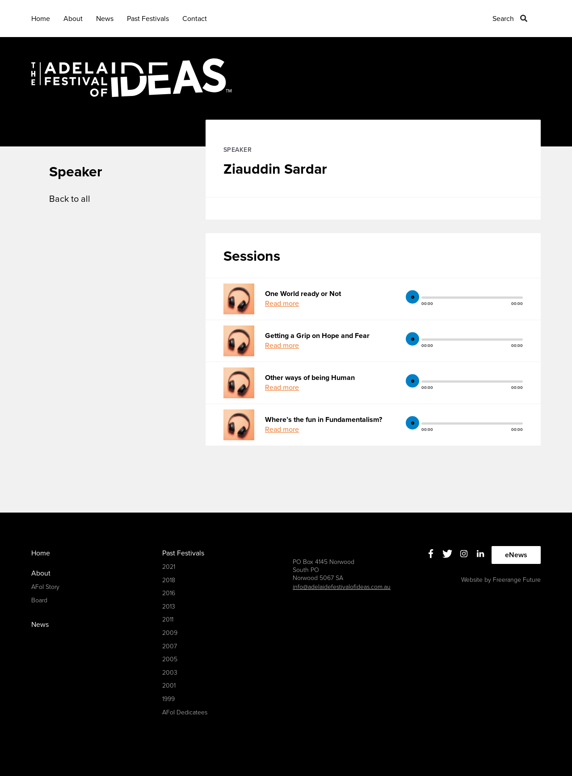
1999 (168, 699)
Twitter (447, 553)
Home (40, 18)
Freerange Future (517, 580)
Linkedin (480, 553)
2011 (167, 619)
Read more (282, 303)
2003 (169, 672)
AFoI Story (45, 587)
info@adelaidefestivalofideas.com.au (342, 587)
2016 (168, 593)
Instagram (464, 553)
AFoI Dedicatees (184, 712)
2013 (168, 606)
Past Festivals (148, 18)
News (105, 18)
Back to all (69, 199)
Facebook (431, 553)
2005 (169, 659)
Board (39, 600)
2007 (169, 646)
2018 (168, 580)
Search (503, 18)
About (73, 18)
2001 (169, 685)
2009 (169, 633)
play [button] (412, 297)
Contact (194, 18)
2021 (168, 567)
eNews (516, 555)
